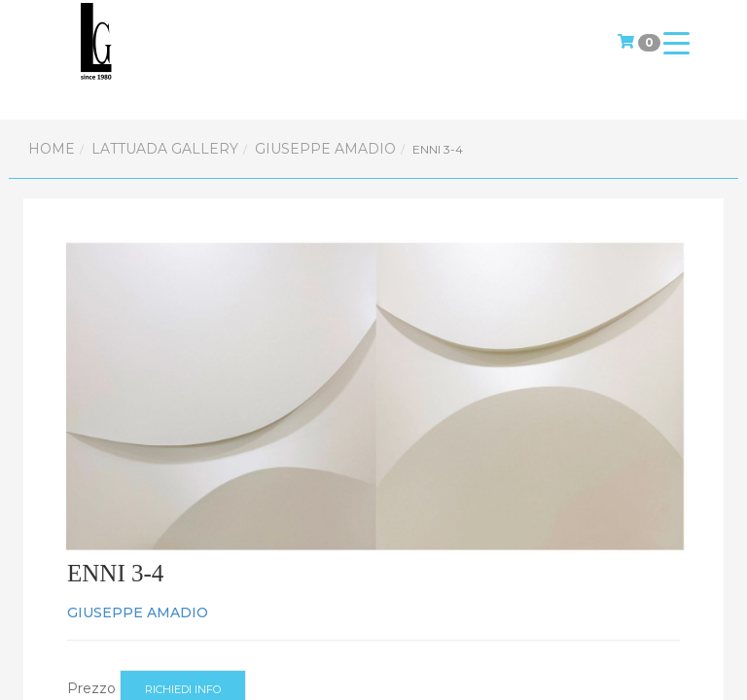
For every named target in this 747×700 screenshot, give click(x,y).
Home (51, 149)
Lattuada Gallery (164, 149)
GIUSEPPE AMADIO (325, 149)
